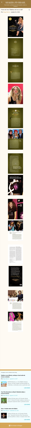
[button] (29, 10)
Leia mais (27, 388)
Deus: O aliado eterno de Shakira (9, 408)
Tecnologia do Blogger (15, 425)
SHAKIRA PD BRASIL (15, 2)
